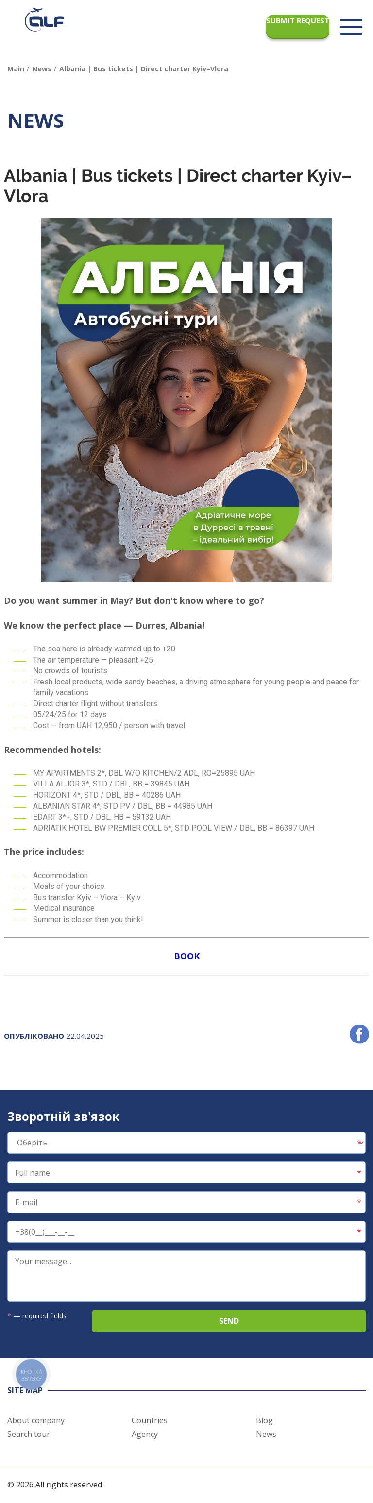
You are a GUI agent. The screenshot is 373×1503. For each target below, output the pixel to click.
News (266, 1434)
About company (36, 1420)
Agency (145, 1434)
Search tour (28, 1434)
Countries (150, 1420)
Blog (264, 1420)
